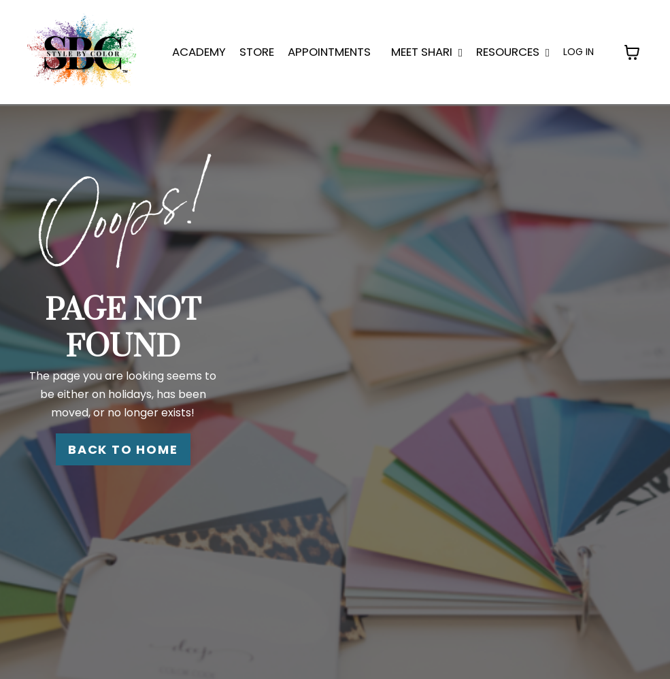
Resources (513, 52)
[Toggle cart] (632, 52)
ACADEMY (199, 52)
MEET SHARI (427, 52)
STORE (256, 52)
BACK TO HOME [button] (123, 449)
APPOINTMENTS (329, 52)
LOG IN (578, 52)
